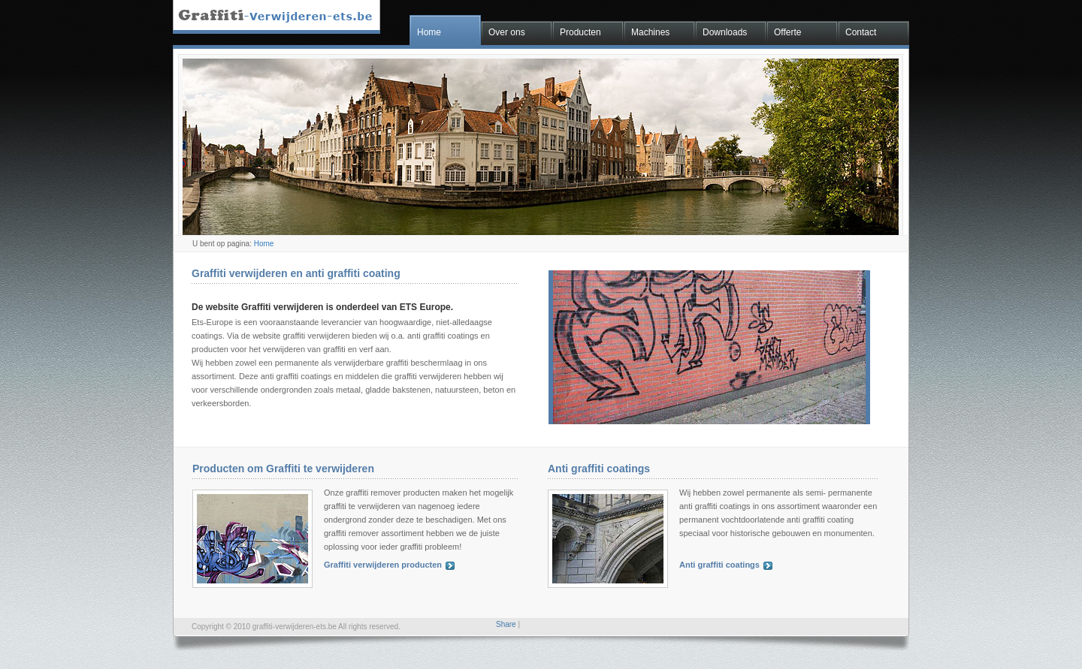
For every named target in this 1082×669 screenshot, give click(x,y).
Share (506, 624)
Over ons (506, 32)
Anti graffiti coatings (719, 564)
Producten (580, 32)
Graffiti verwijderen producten (383, 564)
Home (429, 32)
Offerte (787, 32)
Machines (650, 32)
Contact (860, 32)
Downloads (725, 32)
